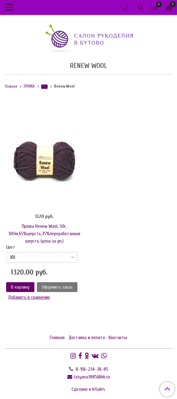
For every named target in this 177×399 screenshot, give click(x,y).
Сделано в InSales (88, 389)
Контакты (117, 337)
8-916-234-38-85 (91, 369)
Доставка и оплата (87, 337)
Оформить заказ (57, 287)
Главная (11, 86)
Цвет (10, 247)
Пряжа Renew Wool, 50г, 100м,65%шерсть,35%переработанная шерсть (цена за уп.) (44, 233)
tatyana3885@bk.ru (91, 377)
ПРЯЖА (29, 86)
